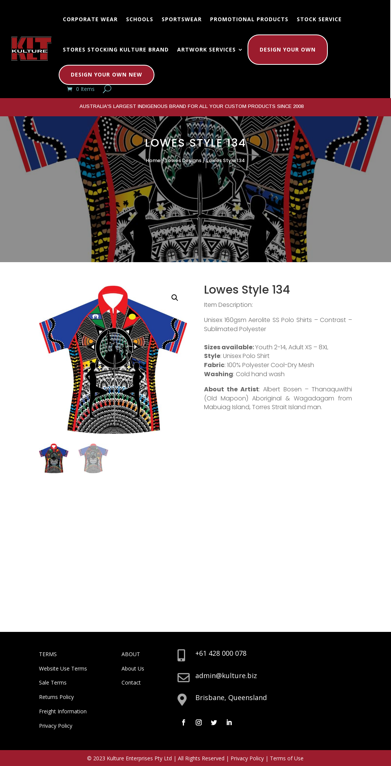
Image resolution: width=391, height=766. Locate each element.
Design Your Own (288, 49)
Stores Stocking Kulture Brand (116, 49)
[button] (175, 298)
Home (153, 160)
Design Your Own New (106, 74)
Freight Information (63, 711)
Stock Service (319, 19)
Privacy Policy (55, 725)
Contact (131, 682)
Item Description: (228, 304)
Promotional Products (249, 19)
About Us (133, 668)
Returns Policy (56, 696)
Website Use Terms (63, 668)
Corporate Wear (90, 19)
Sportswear (182, 19)
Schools (139, 19)
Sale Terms (53, 682)
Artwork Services (206, 49)
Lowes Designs (183, 160)
